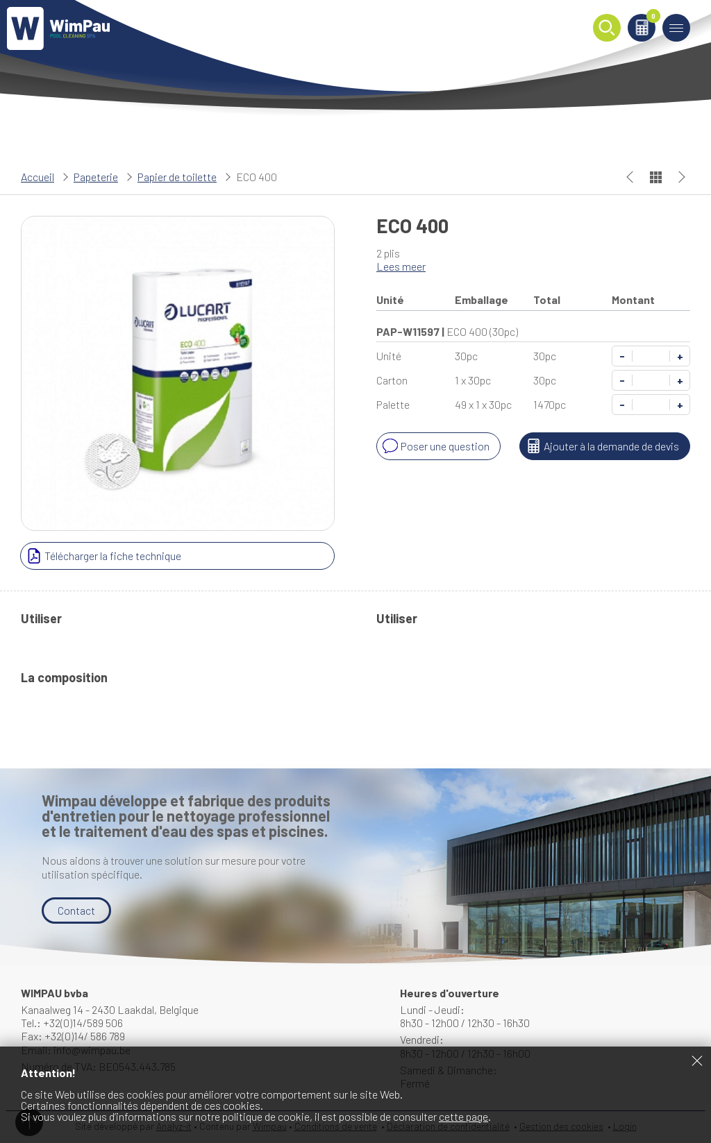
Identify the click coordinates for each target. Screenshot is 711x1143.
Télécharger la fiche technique (102, 555)
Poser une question (435, 446)
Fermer (697, 1060)
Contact (76, 910)
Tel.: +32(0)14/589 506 (72, 1022)
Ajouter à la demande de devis (601, 446)
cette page (463, 1116)
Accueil (37, 176)
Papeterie (96, 176)
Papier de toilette (177, 176)
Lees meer (401, 266)
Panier (650, 18)
